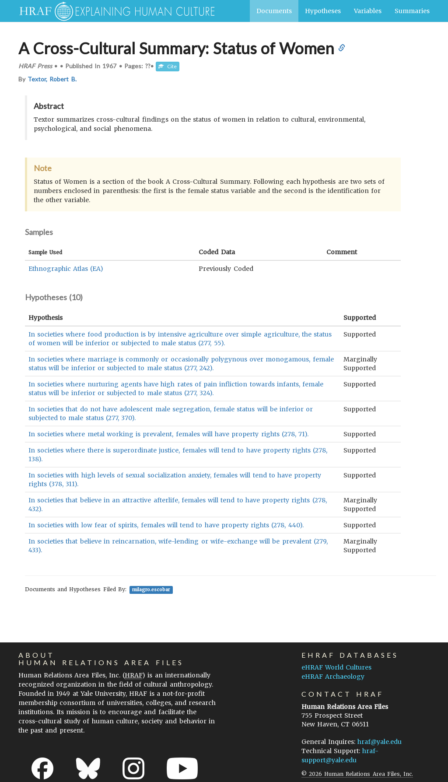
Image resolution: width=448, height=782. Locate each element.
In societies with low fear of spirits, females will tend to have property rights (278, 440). (166, 525)
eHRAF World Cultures (336, 667)
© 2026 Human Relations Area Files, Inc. (357, 774)
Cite (167, 66)
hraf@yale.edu (379, 742)
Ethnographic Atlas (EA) (65, 269)
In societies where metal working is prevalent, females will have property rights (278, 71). (168, 434)
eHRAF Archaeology (332, 676)
